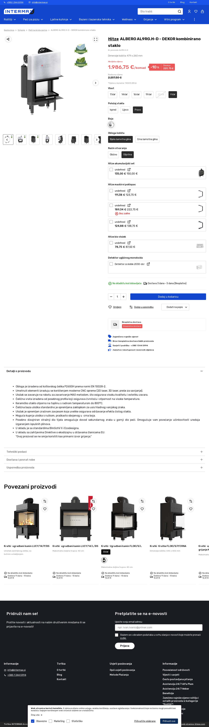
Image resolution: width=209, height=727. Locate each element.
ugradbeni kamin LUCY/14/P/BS (26, 546)
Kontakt (193, 2)
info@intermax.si (40, 2)
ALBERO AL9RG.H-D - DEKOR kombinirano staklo (73, 30)
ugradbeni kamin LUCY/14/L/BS (75, 546)
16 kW (136, 94)
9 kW (172, 94)
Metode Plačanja (119, 674)
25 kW (161, 94)
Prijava (124, 645)
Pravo (138, 109)
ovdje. (123, 638)
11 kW (112, 94)
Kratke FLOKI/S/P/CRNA (168, 546)
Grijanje (21, 30)
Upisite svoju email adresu (128, 622)
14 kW (124, 94)
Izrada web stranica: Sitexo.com (190, 724)
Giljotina (127, 154)
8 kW (105, 552)
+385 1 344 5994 (15, 2)
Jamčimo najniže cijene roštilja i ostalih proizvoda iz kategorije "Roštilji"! (181, 701)
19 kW (149, 94)
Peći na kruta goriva (38, 30)
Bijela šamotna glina (120, 139)
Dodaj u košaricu (168, 296)
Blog (182, 2)
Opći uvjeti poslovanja (122, 670)
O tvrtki (171, 2)
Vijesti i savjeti (171, 674)
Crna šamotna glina (147, 139)
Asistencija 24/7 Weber (176, 688)
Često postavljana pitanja (178, 679)
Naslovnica (9, 30)
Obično (113, 154)
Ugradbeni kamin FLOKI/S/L (121, 546)
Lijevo (125, 109)
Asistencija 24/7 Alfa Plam (178, 684)
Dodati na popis (178, 307)
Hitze (113, 39)
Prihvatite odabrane (145, 721)
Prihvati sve (169, 721)
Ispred (113, 109)
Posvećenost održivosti (176, 670)
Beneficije (168, 693)
